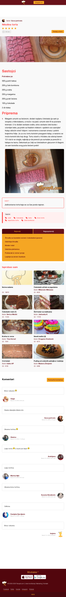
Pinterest (31, 589)
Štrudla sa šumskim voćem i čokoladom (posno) (23, 238)
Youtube (18, 589)
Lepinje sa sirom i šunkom (15, 257)
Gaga (12, 399)
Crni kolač (17, 355)
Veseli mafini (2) (49, 331)
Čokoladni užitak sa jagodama (49, 282)
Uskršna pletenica (12, 249)
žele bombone (29, 220)
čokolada (19, 218)
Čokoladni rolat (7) (17, 306)
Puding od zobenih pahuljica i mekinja (49, 355)
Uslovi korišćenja (30, 583)
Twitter (12, 589)
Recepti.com (4, 583)
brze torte (40, 218)
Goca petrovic (16, 21)
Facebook (6, 589)
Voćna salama (17, 282)
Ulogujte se (39, 2)
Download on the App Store (27, 577)
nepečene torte (13, 220)
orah (9, 218)
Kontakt (45, 583)
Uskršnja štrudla (11, 242)
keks (30, 218)
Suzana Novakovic (48, 495)
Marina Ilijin (14, 476)
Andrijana (52, 456)
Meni (33, 594)
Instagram (25, 589)
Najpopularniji (48, 231)
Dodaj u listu (58, 31)
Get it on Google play (40, 577)
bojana (53, 533)
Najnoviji (17, 231)
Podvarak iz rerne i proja (14, 253)
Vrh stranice (32, 572)
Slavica (13, 437)
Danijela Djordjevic (17, 514)
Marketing (39, 583)
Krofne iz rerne (17, 331)
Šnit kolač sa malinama (49, 306)
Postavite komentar (55, 380)
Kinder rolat (9, 245)
